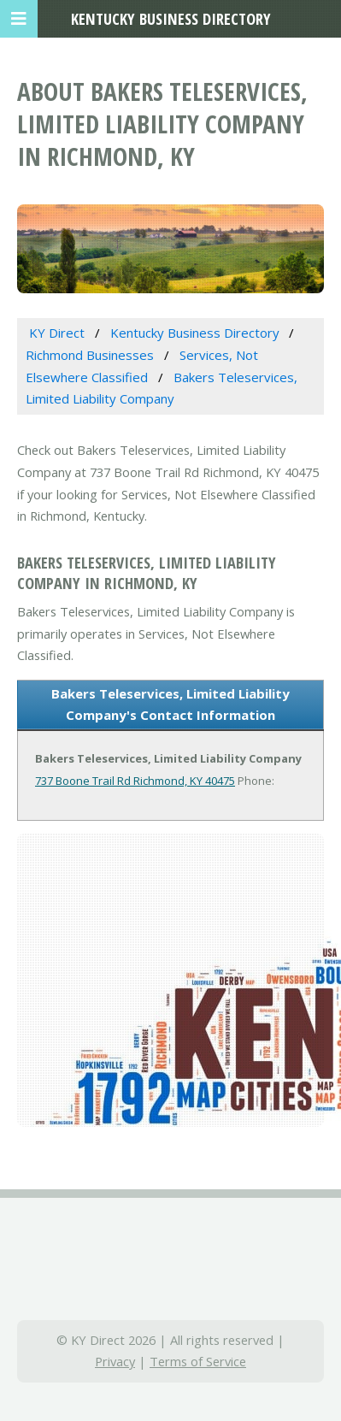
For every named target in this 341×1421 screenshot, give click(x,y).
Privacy (115, 1361)
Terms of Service (198, 1361)
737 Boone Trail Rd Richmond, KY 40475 (135, 780)
